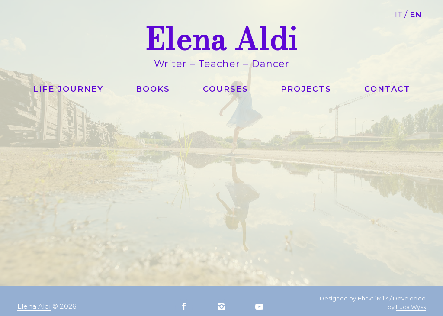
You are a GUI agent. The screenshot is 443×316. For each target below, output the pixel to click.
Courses (225, 89)
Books (153, 89)
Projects (306, 89)
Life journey (68, 89)
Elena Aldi (34, 306)
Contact (387, 89)
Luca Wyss (411, 307)
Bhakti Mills (373, 298)
